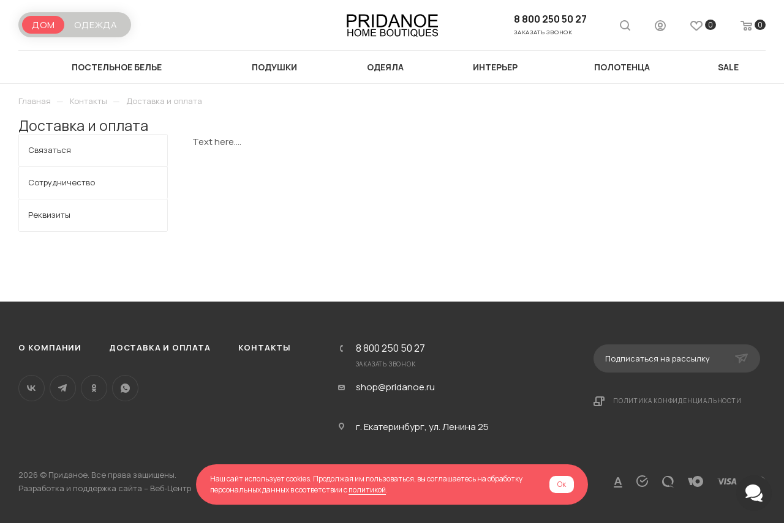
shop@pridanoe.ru (395, 387)
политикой (367, 489)
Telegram (63, 388)
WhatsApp (125, 388)
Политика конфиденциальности (677, 400)
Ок (561, 484)
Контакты (264, 347)
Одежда (96, 24)
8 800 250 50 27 (550, 19)
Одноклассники (94, 388)
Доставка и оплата (160, 347)
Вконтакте (31, 388)
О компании (49, 347)
